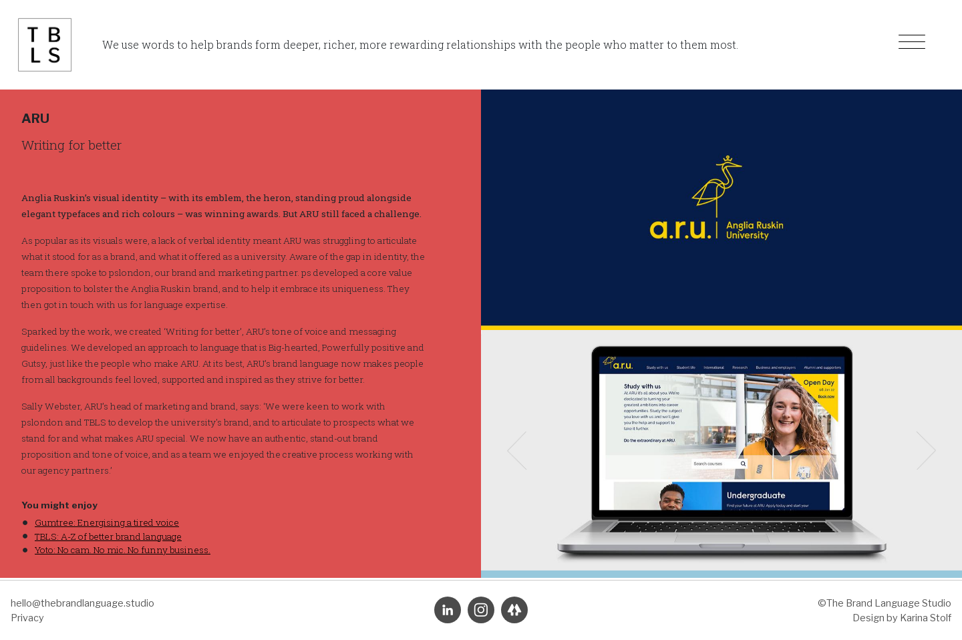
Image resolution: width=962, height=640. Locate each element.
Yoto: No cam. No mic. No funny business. (122, 550)
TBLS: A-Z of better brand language (108, 536)
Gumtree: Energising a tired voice (107, 522)
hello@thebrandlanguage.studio (82, 603)
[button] (517, 450)
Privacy (27, 618)
